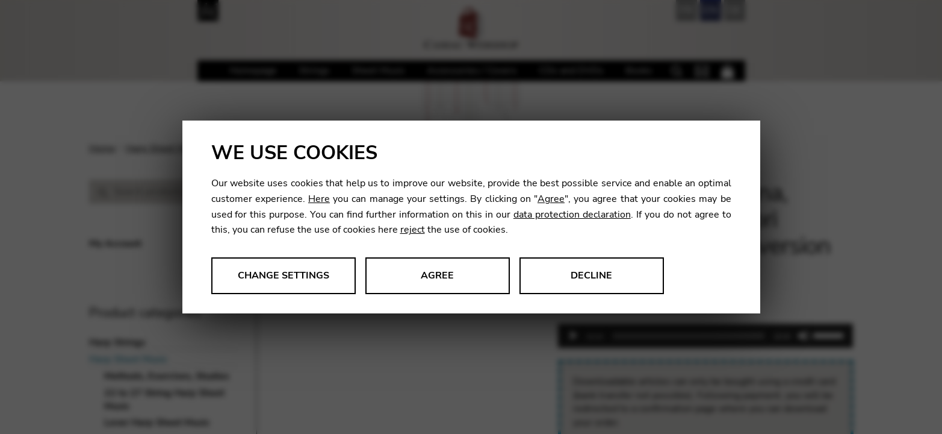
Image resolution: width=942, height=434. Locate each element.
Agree (551, 199)
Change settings (283, 275)
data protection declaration (572, 214)
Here (319, 199)
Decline (591, 275)
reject (412, 229)
